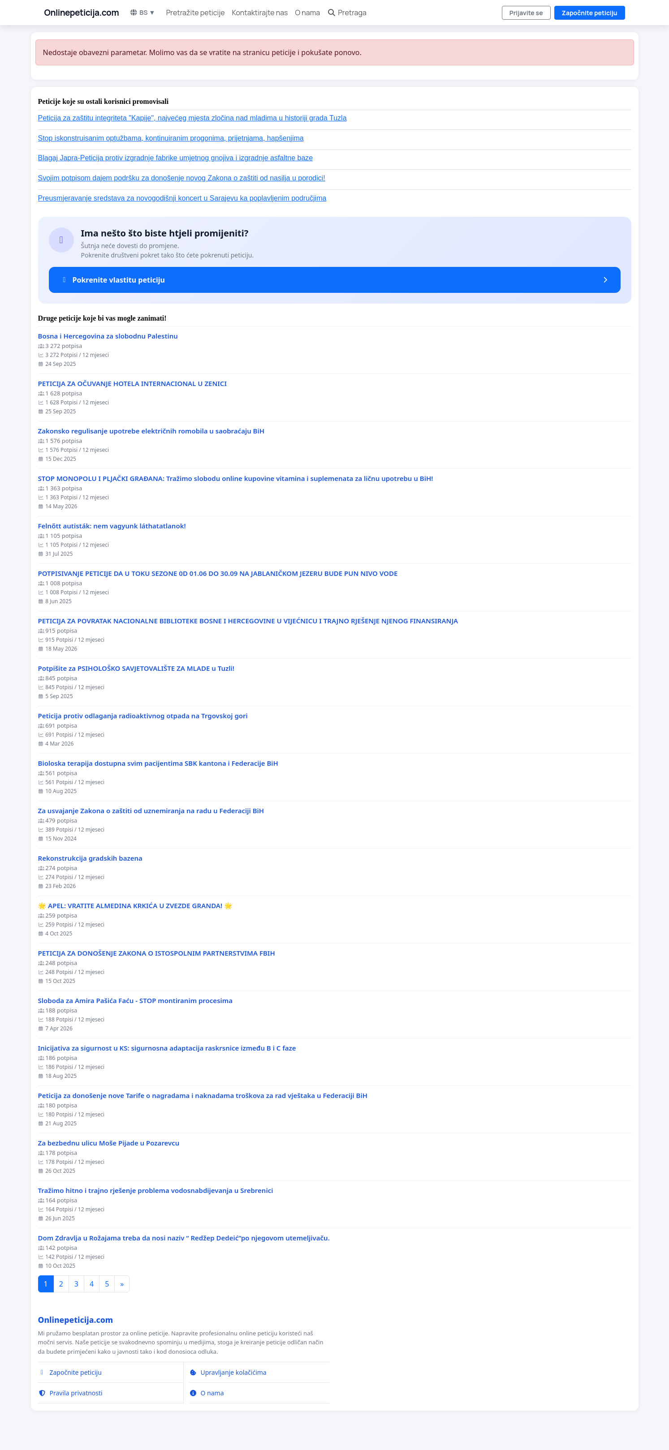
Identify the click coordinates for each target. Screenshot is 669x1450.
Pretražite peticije (195, 12)
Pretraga (347, 12)
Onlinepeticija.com (81, 12)
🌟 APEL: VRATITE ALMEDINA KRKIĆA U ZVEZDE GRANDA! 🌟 (135, 905)
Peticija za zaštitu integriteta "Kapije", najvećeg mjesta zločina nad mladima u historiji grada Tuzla (192, 118)
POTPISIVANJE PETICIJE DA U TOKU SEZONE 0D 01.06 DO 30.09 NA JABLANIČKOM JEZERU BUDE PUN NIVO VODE (218, 573)
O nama (307, 12)
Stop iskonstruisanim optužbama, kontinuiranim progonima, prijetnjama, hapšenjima (171, 138)
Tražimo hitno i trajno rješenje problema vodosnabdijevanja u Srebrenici (155, 1190)
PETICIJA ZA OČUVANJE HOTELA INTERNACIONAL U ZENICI (132, 383)
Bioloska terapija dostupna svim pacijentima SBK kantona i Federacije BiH (158, 763)
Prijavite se (526, 13)
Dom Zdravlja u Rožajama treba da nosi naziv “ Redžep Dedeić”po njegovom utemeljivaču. (184, 1238)
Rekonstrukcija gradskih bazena (90, 858)
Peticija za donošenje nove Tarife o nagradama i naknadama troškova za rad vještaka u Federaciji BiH (203, 1095)
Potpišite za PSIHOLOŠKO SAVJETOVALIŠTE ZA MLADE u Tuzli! (136, 668)
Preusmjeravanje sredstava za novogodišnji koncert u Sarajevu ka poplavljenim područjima (182, 198)
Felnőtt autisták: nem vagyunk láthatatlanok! (112, 526)
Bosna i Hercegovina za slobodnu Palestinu (108, 336)
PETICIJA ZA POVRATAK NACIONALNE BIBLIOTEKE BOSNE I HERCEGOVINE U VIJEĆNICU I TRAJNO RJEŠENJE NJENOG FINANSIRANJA (248, 621)
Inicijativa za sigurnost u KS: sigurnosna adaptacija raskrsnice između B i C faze (167, 1048)
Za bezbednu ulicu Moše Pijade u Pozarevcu (109, 1143)
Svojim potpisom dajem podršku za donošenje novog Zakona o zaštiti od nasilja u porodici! (181, 178)
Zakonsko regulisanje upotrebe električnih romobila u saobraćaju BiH (151, 431)
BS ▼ (142, 12)
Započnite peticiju (589, 13)
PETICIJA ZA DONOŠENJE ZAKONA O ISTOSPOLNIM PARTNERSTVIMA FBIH (156, 953)
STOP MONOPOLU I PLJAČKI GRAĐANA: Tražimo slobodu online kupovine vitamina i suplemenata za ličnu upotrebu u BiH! (235, 478)
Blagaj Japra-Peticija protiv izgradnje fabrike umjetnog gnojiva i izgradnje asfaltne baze (175, 158)
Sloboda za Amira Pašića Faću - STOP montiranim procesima (135, 1000)
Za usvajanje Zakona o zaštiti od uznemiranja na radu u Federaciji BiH (151, 811)
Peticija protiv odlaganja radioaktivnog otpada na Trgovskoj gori (143, 716)
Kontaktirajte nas (260, 12)
